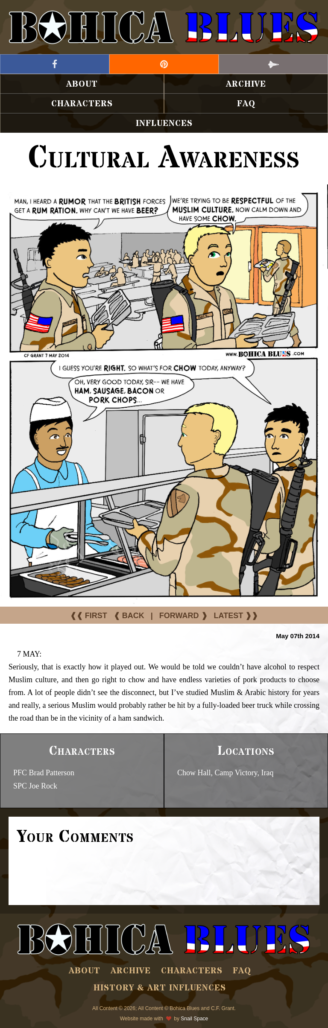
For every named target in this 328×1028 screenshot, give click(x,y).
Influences (164, 123)
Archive (246, 84)
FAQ (246, 104)
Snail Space (194, 1019)
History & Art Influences (160, 988)
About (82, 84)
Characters (82, 104)
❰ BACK (129, 615)
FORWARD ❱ (183, 615)
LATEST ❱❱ (236, 615)
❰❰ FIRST (88, 615)
